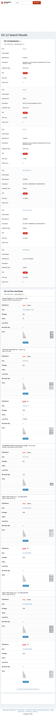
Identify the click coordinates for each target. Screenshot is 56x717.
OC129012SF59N (27, 604)
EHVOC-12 (26, 361)
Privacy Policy (20, 710)
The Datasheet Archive (6, 3)
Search (36, 2)
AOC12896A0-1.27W (28, 309)
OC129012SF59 (27, 508)
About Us (35, 711)
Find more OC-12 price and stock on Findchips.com (28, 689)
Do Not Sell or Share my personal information (37, 710)
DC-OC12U (26, 457)
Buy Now (25, 342)
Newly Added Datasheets (9, 710)
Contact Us (29, 711)
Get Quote (25, 585)
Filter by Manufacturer (8, 44)
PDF (25, 73)
